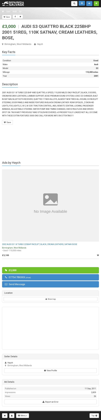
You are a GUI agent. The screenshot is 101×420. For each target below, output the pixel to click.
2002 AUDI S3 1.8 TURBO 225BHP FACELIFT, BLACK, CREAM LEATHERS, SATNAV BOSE (39, 244)
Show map (51, 299)
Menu (22, 416)
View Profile (50, 370)
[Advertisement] (50, 144)
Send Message (14, 284)
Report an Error (50, 402)
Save (7, 17)
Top (94, 416)
